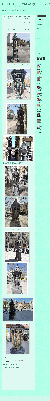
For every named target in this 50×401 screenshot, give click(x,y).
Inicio (19, 392)
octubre (39, 27)
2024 (38, 23)
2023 (38, 40)
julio (38, 29)
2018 (38, 46)
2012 (38, 54)
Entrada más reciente (6, 392)
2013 (38, 53)
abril (39, 34)
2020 (38, 44)
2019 (38, 45)
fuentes (8, 361)
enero (39, 38)
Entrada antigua (32, 392)
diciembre (39, 24)
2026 (38, 20)
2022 (38, 41)
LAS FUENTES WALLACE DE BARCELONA (42, 32)
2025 (38, 22)
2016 (38, 49)
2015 (38, 50)
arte (6, 361)
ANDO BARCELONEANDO (19, 4)
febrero (39, 37)
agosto (39, 28)
